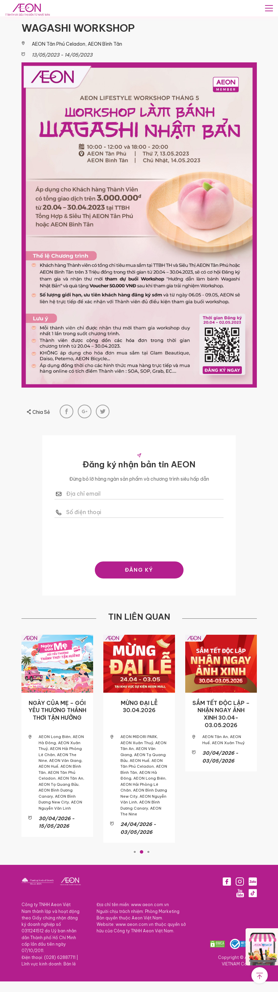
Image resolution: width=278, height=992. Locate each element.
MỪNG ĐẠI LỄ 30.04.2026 (139, 725)
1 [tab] (134, 863)
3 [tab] (148, 863)
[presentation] (148, 556)
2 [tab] (141, 863)
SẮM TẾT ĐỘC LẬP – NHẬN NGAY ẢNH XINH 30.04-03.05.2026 (221, 732)
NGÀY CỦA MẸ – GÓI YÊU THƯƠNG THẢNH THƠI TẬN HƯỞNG (57, 729)
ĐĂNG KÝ (139, 588)
